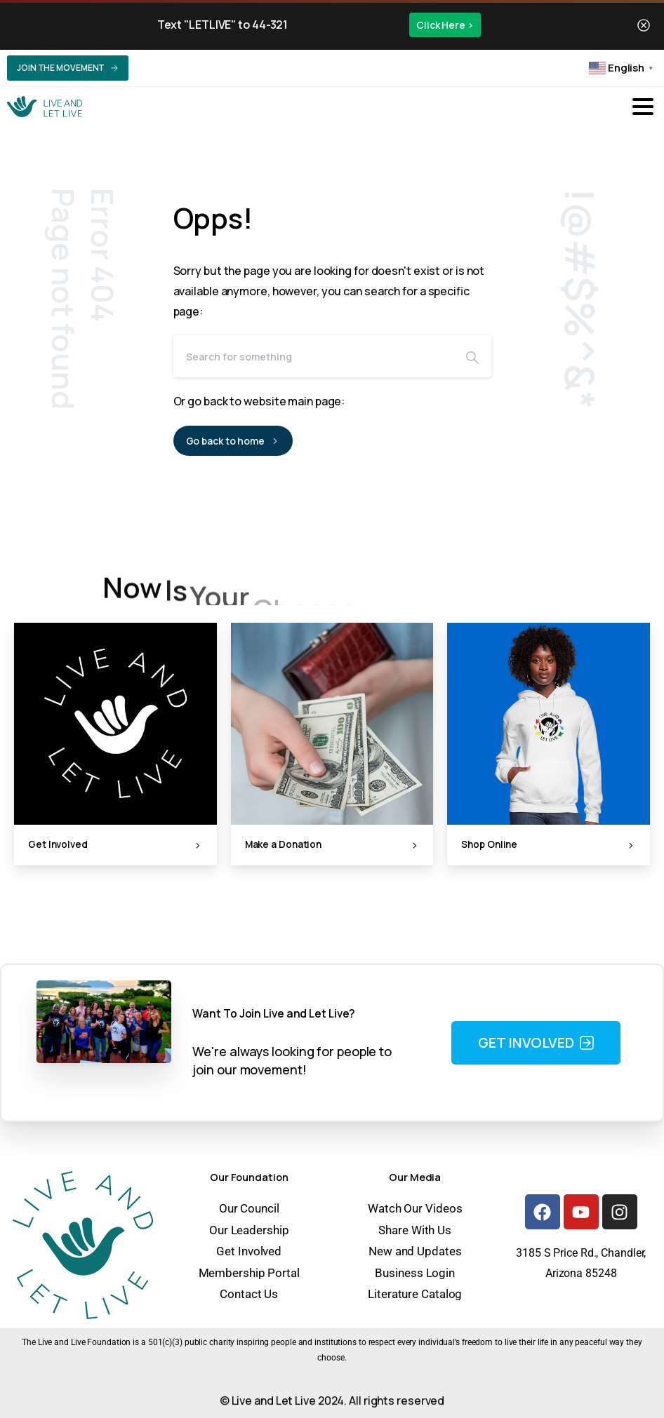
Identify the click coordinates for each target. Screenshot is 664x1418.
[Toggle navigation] (643, 107)
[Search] (313, 356)
